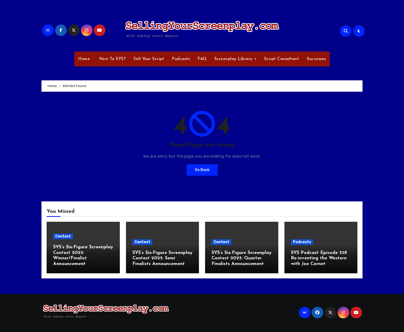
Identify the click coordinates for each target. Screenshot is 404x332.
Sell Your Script (148, 59)
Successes (316, 59)
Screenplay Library (234, 59)
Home (84, 59)
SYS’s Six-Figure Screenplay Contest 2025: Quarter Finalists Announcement (242, 258)
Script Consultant (281, 59)
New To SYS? (112, 59)
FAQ (202, 59)
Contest (63, 236)
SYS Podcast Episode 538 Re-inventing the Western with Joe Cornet (319, 258)
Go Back (202, 170)
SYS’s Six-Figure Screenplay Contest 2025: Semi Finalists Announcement (162, 258)
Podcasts (181, 59)
